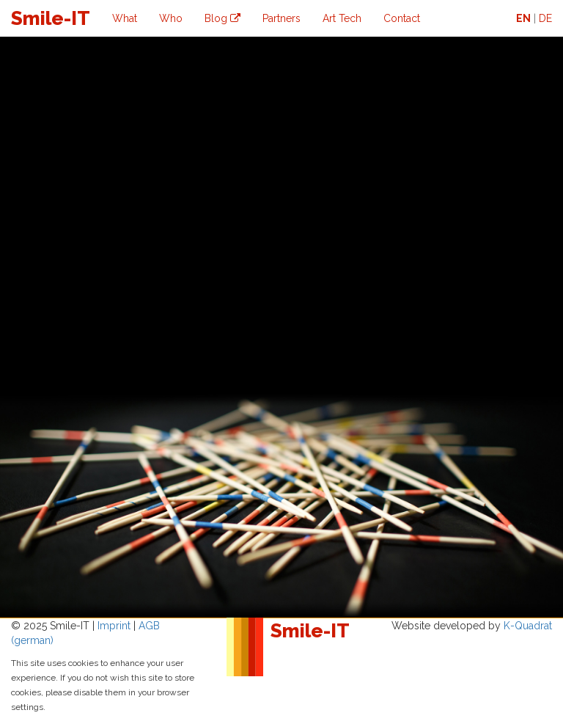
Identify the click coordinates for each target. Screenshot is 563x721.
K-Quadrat (528, 626)
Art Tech (342, 18)
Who (171, 18)
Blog (222, 18)
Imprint (113, 626)
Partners (281, 18)
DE (545, 18)
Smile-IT (50, 18)
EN (523, 18)
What (124, 18)
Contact (401, 18)
